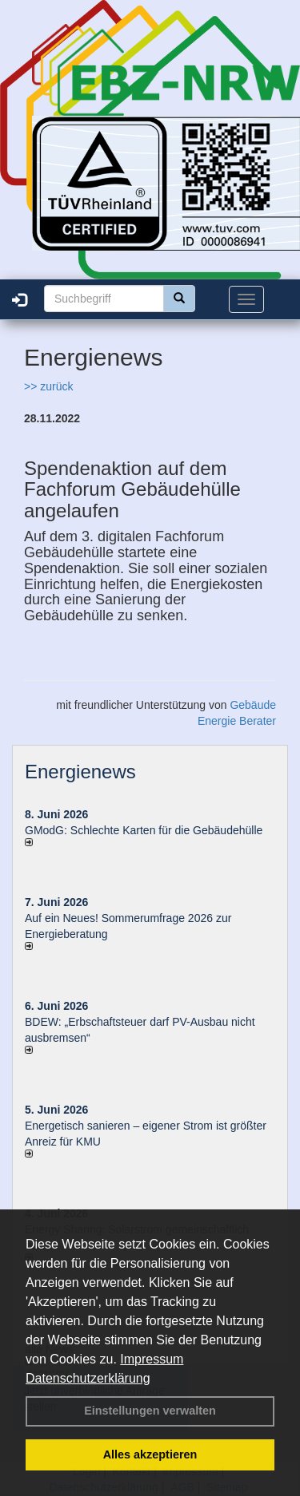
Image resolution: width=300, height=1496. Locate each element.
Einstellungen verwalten (150, 1410)
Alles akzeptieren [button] (150, 1454)
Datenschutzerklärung (88, 1378)
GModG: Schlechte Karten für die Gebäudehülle (143, 830)
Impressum (151, 1359)
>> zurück (48, 386)
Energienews (80, 771)
